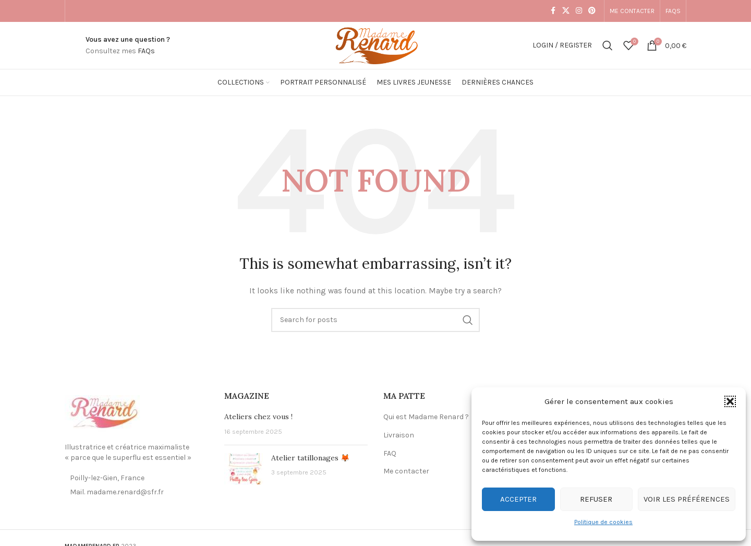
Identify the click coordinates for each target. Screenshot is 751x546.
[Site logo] (375, 44)
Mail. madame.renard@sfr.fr (117, 492)
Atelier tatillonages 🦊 (310, 457)
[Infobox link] (128, 45)
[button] (730, 401)
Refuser (596, 499)
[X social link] (566, 11)
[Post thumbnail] (243, 468)
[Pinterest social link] (592, 11)
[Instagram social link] (579, 11)
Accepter (518, 499)
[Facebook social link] (553, 11)
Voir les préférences (687, 499)
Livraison (398, 435)
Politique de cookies (603, 522)
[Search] (607, 45)
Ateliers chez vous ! (258, 416)
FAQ (389, 453)
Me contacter (406, 471)
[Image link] (104, 412)
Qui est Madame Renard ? (426, 416)
